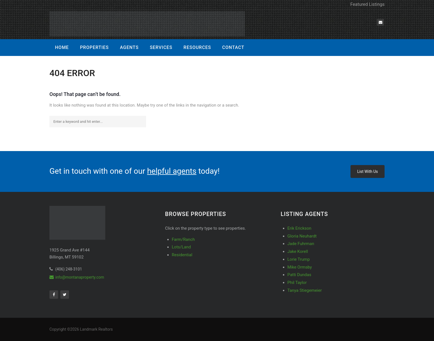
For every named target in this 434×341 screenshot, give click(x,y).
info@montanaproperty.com (76, 277)
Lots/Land (181, 247)
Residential (182, 254)
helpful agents (172, 171)
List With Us (367, 171)
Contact (233, 47)
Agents (129, 47)
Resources (197, 47)
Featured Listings (367, 4)
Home (62, 47)
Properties (94, 47)
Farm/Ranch (183, 239)
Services (161, 47)
